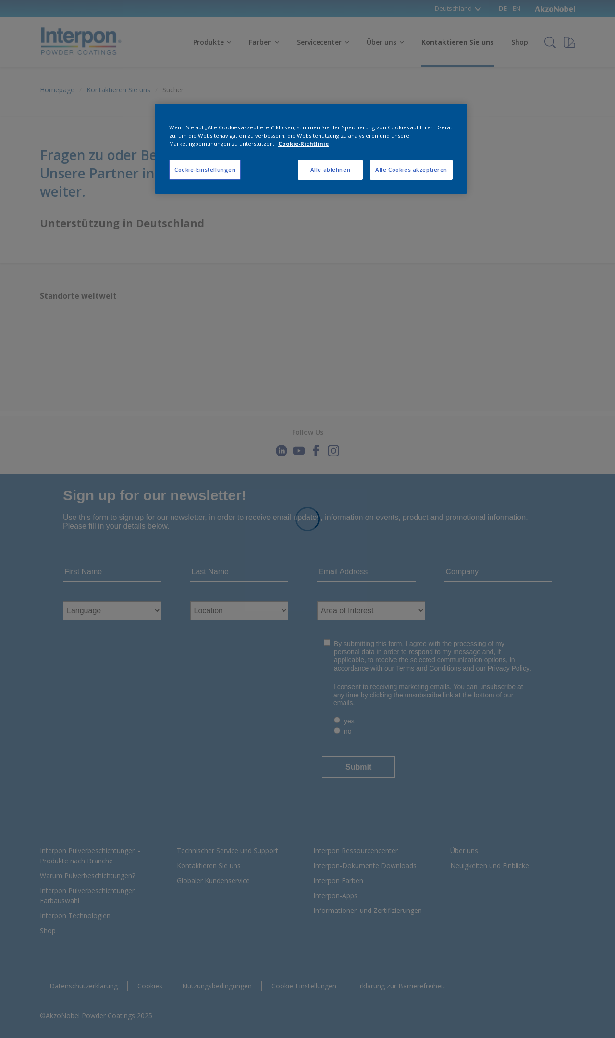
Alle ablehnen (330, 169)
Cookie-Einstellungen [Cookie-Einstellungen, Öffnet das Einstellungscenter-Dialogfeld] (204, 169)
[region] (311, 149)
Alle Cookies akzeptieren (411, 169)
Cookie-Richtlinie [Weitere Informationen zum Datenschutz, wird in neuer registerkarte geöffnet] (303, 143)
